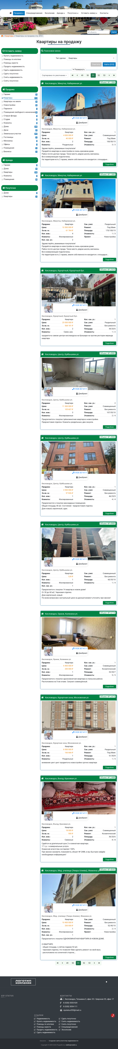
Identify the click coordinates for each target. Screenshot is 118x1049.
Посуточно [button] (73, 13)
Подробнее (109, 164)
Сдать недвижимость (46, 1032)
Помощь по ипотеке (45, 1024)
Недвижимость (43, 1019)
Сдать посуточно (68, 1019)
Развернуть (79, 69)
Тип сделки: (61, 58)
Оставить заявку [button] (89, 13)
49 (82, 75)
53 (104, 75)
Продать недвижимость (47, 1030)
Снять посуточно (68, 1024)
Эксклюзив (49, 13)
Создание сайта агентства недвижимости (63, 1041)
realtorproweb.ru (71, 1045)
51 (93, 75)
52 (99, 75)
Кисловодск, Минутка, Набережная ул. (61, 83)
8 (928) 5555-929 (34, 1)
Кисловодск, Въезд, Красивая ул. (59, 778)
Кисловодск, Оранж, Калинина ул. (59, 614)
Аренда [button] (61, 13)
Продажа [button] (19, 13)
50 (88, 75)
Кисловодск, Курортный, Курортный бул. (62, 270)
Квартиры (9, 36)
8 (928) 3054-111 (34, 4)
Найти (114, 32)
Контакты (104, 13)
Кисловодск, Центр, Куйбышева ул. (60, 354)
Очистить (96, 64)
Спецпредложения (34, 13)
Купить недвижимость (46, 1021)
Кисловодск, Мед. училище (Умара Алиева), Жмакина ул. (70, 870)
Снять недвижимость (70, 1021)
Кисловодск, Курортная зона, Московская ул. (65, 697)
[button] (91, 58)
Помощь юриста (44, 1027)
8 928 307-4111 (79, 118)
